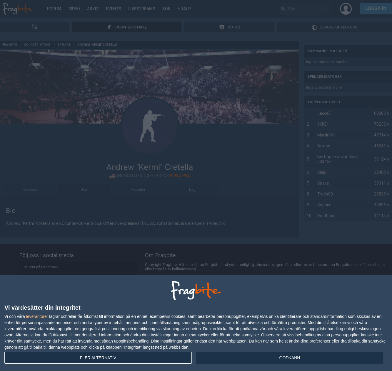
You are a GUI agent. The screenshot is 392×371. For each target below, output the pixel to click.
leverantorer (37, 316)
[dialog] (196, 323)
